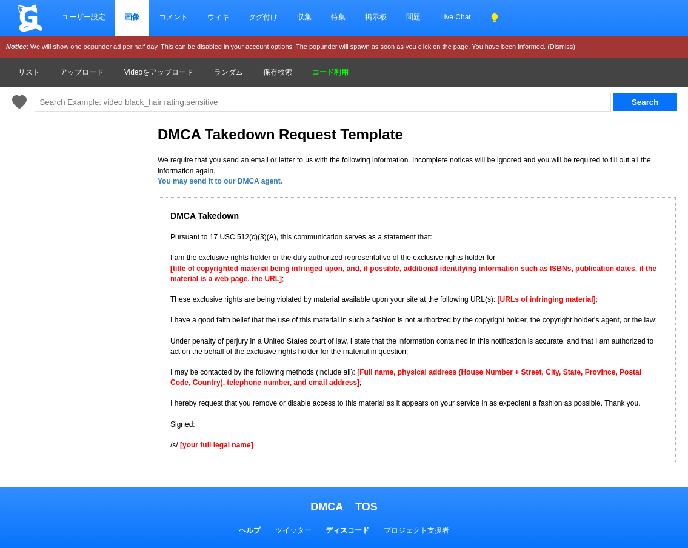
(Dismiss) (561, 46)
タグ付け (263, 17)
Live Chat (455, 17)
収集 (304, 17)
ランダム (228, 72)
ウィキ (218, 17)
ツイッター (293, 530)
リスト (29, 72)
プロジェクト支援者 (416, 530)
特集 (338, 17)
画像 (132, 17)
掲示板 (376, 17)
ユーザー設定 (83, 17)
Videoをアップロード (158, 72)
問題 (413, 17)
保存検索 (277, 72)
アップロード (82, 72)
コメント (173, 17)
